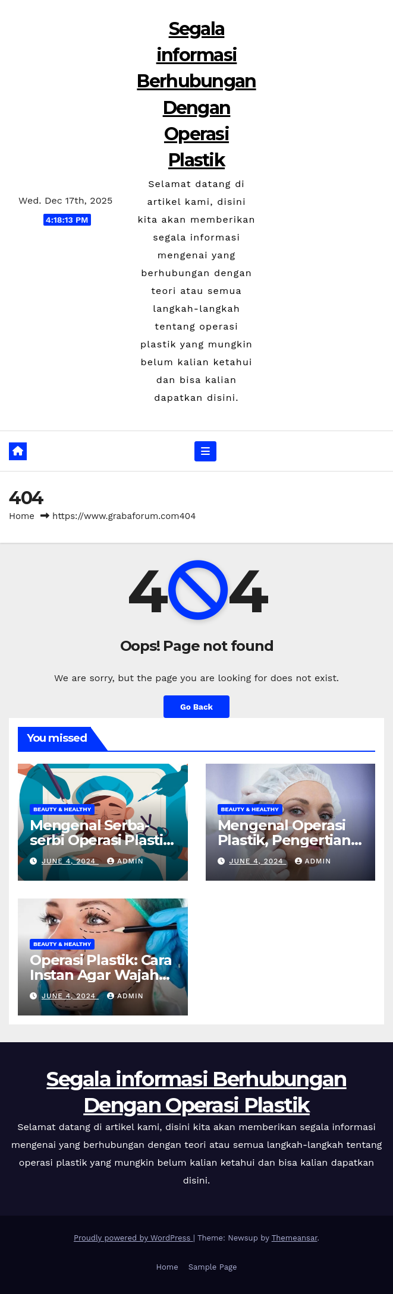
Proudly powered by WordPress (133, 1237)
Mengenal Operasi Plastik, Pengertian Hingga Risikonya (284, 840)
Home (21, 516)
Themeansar (294, 1237)
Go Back (196, 706)
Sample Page (212, 1267)
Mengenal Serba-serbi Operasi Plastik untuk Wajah (101, 840)
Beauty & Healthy (62, 809)
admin (125, 861)
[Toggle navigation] (205, 451)
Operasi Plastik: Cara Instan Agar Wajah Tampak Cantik (101, 974)
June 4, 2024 (70, 861)
